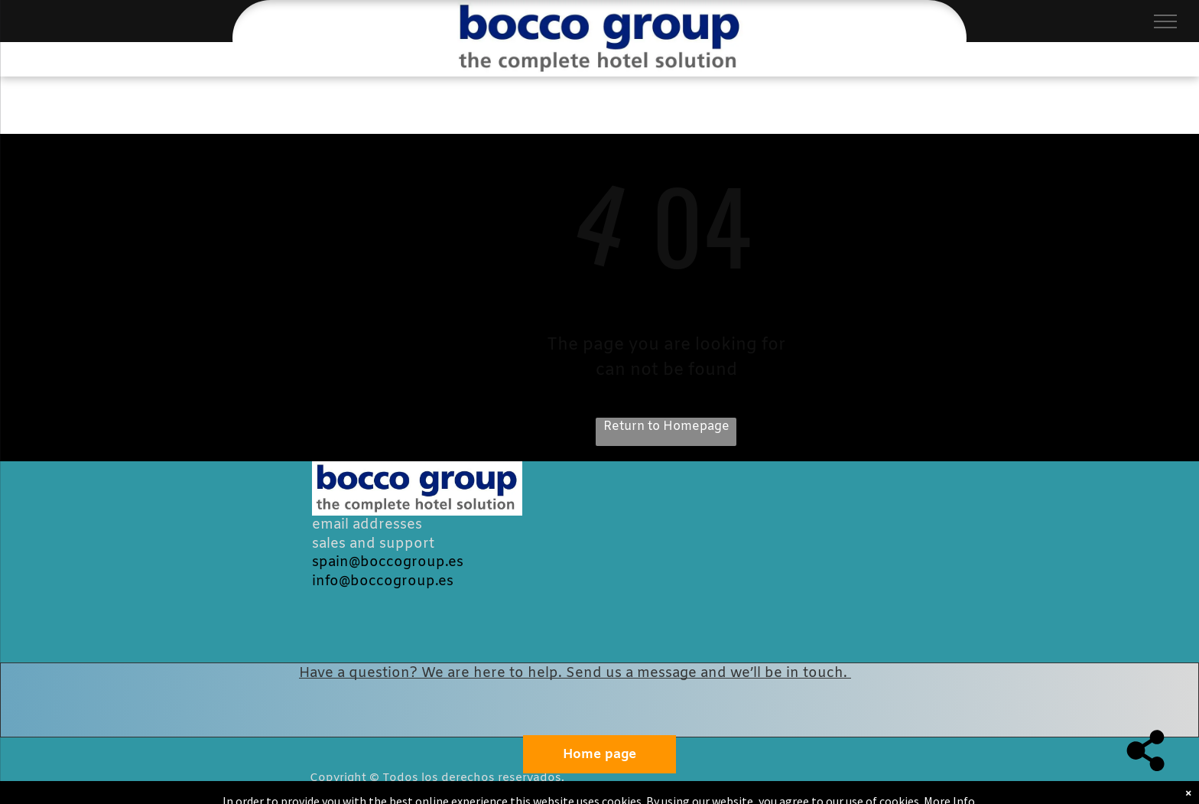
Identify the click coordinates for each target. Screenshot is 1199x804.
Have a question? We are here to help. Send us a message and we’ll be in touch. (575, 673)
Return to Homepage (666, 426)
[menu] (1165, 21)
